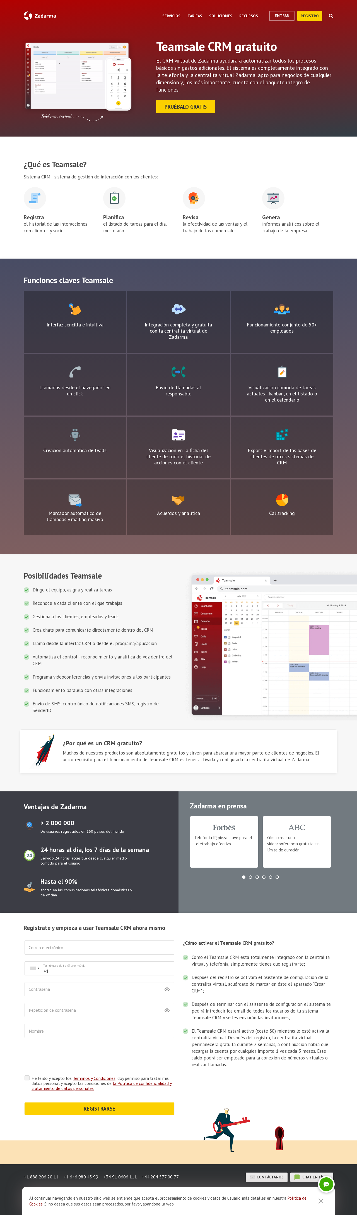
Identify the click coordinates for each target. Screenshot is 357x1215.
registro (310, 15)
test (29, 825)
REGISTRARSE (99, 1107)
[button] (243, 876)
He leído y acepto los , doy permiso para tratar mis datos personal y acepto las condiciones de (102, 1082)
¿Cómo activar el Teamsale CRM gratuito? (228, 942)
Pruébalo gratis (186, 106)
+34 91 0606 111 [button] (121, 1176)
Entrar (282, 15)
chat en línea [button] (311, 1176)
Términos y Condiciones (94, 1077)
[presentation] (67, 1057)
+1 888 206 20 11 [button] (41, 1176)
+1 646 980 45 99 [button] (81, 1176)
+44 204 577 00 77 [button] (161, 1176)
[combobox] (34, 967)
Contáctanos (267, 1176)
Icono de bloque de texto (75, 308)
